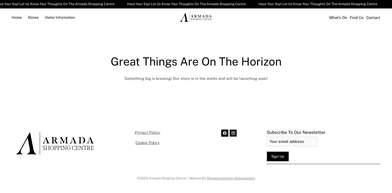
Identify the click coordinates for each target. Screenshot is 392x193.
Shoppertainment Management (231, 178)
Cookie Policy (148, 143)
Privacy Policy (147, 132)
